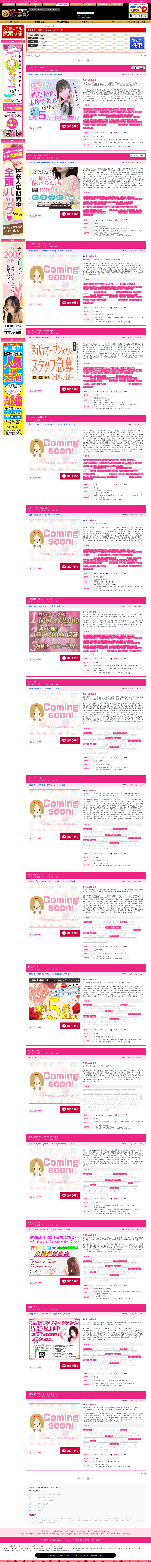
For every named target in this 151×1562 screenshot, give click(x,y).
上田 (44, 1494)
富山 (30, 1507)
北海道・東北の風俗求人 (27, 1534)
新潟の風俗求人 (47, 1531)
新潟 (30, 1497)
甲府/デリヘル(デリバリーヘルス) (132, 74)
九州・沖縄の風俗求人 (124, 1534)
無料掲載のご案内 (55, 1540)
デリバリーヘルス (34, 1518)
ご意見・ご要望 (95, 1540)
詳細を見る (72, 126)
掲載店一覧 (78, 1540)
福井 (30, 1510)
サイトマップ (106, 1540)
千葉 (49, 10)
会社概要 (86, 1540)
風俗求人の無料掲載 (138, 1)
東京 (34, 10)
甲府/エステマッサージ (136, 424)
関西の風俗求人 (95, 1534)
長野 (30, 1494)
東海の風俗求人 (83, 1534)
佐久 (54, 1494)
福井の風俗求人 (81, 1531)
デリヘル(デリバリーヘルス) (103, 133)
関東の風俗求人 (55, 1534)
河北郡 (45, 1501)
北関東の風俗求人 (42, 1534)
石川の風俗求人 (70, 1531)
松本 (49, 1494)
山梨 (30, 1504)
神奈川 (42, 10)
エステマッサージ (99, 484)
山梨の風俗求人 (93, 1531)
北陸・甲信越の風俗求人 (69, 1534)
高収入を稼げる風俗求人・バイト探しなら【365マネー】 (73, 1555)
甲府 (125, 133)
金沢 (39, 1501)
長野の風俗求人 (104, 1531)
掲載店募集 (44, 1540)
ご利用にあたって (67, 1540)
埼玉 (56, 10)
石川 (30, 1501)
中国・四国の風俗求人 (108, 1534)
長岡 (49, 1497)
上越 (44, 1497)
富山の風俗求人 (58, 1531)
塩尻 (59, 1494)
